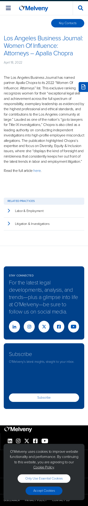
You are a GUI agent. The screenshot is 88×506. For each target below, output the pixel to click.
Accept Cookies (44, 490)
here (37, 170)
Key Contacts (68, 23)
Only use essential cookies (44, 478)
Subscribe (44, 397)
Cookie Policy (43, 467)
